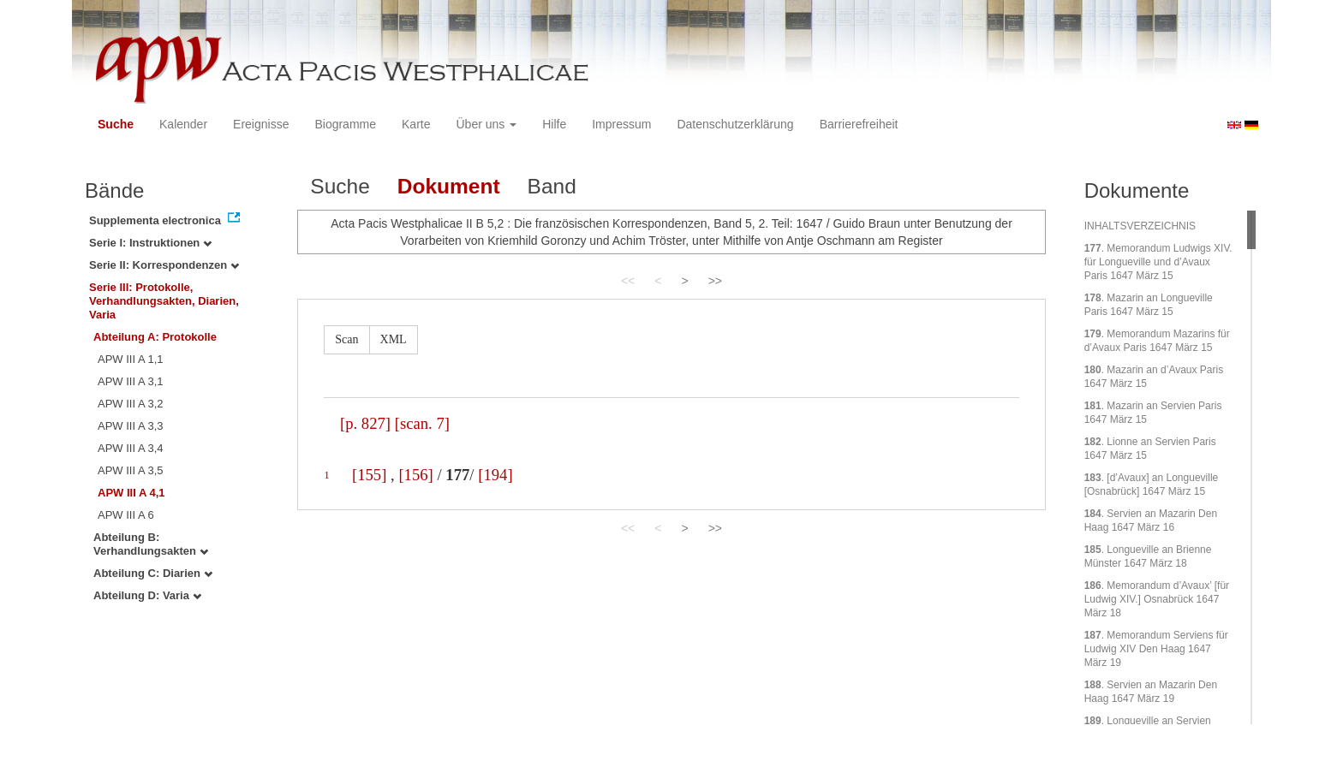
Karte (416, 124)
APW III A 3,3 (131, 425)
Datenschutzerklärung (735, 124)
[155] (369, 475)
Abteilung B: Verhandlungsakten (150, 544)
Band (552, 186)
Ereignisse (261, 124)
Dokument (448, 186)
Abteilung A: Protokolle (155, 336)
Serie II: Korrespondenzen (164, 265)
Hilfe (554, 124)
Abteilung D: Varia (147, 595)
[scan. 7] (422, 423)
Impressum (621, 124)
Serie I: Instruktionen (150, 242)
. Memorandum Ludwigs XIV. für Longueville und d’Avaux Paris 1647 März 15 (1158, 262)
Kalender (183, 124)
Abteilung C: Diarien (152, 573)
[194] (495, 475)
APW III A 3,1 (131, 381)
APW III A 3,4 (131, 448)
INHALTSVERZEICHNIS (1140, 226)
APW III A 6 (126, 514)
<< (628, 281)
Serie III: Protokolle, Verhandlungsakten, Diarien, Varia (164, 301)
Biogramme (345, 124)
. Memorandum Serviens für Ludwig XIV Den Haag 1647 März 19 (1156, 649)
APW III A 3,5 (131, 470)
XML (393, 339)
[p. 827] (365, 423)
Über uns (487, 124)
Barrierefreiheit (859, 124)
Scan (346, 339)
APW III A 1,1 (131, 359)
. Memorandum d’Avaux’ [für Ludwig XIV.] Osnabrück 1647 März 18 (1156, 599)
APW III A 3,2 (131, 403)
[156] (415, 475)
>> (715, 281)
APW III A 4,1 (131, 492)
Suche (116, 124)
